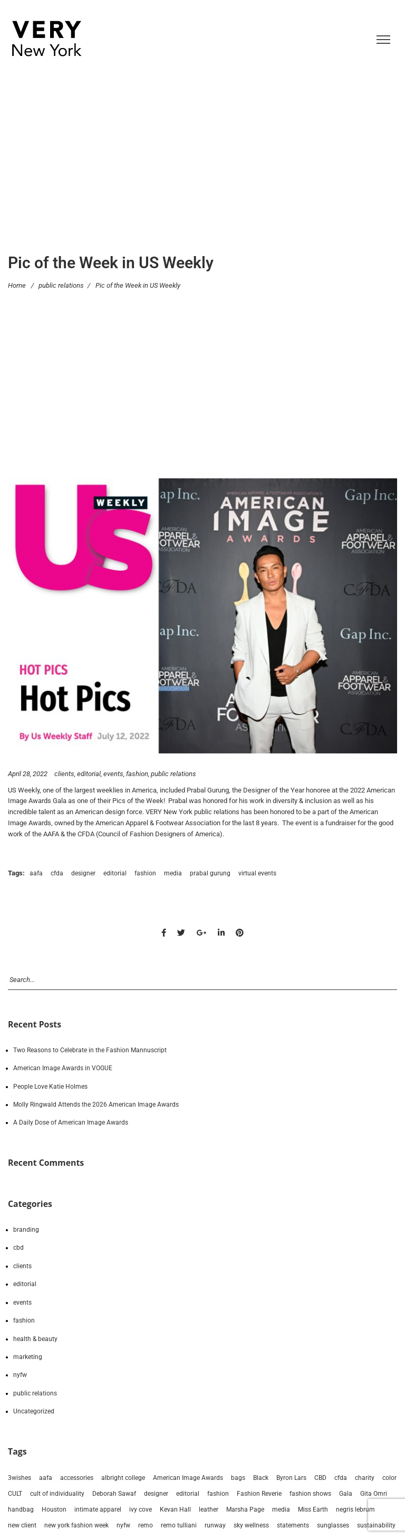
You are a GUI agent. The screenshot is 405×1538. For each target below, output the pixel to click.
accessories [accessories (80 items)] (76, 1478)
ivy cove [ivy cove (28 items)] (140, 1509)
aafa (36, 873)
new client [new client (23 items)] (22, 1525)
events (113, 774)
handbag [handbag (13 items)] (21, 1509)
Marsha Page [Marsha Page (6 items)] (245, 1509)
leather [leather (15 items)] (208, 1509)
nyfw (20, 1375)
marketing (27, 1357)
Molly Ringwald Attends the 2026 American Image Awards (96, 1104)
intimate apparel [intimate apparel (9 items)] (97, 1509)
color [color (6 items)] (389, 1478)
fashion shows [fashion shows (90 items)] (310, 1493)
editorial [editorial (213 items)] (187, 1493)
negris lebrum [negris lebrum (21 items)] (355, 1509)
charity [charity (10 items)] (364, 1478)
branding (26, 1229)
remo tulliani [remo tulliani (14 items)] (179, 1525)
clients (64, 774)
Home (17, 285)
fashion (137, 774)
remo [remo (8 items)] (145, 1525)
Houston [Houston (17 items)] (54, 1509)
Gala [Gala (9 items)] (345, 1493)
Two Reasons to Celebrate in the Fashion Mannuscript (90, 1050)
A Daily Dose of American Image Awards (70, 1122)
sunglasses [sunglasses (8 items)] (333, 1525)
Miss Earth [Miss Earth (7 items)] (313, 1509)
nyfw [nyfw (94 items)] (123, 1525)
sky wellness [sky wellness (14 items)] (251, 1525)
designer (83, 873)
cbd (18, 1247)
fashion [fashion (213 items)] (218, 1493)
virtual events (257, 873)
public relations (61, 285)
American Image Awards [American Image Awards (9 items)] (188, 1478)
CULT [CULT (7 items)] (15, 1493)
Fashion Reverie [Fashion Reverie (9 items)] (259, 1493)
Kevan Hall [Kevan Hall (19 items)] (175, 1509)
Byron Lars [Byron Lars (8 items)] (291, 1478)
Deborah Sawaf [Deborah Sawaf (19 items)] (114, 1493)
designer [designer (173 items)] (156, 1493)
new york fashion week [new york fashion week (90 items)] (76, 1525)
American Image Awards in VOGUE (62, 1068)
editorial (89, 774)
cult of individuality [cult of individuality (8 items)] (57, 1493)
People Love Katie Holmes (50, 1086)
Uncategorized (33, 1411)
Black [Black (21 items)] (260, 1478)
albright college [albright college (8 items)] (123, 1478)
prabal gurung (210, 873)
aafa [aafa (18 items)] (45, 1478)
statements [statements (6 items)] (293, 1525)
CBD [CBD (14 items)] (320, 1478)
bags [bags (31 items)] (238, 1478)
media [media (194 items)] (281, 1509)
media (173, 873)
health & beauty (35, 1339)
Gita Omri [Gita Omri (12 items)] (373, 1493)
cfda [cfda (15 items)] (340, 1478)
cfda (57, 873)
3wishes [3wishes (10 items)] (19, 1478)
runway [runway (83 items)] (215, 1525)
